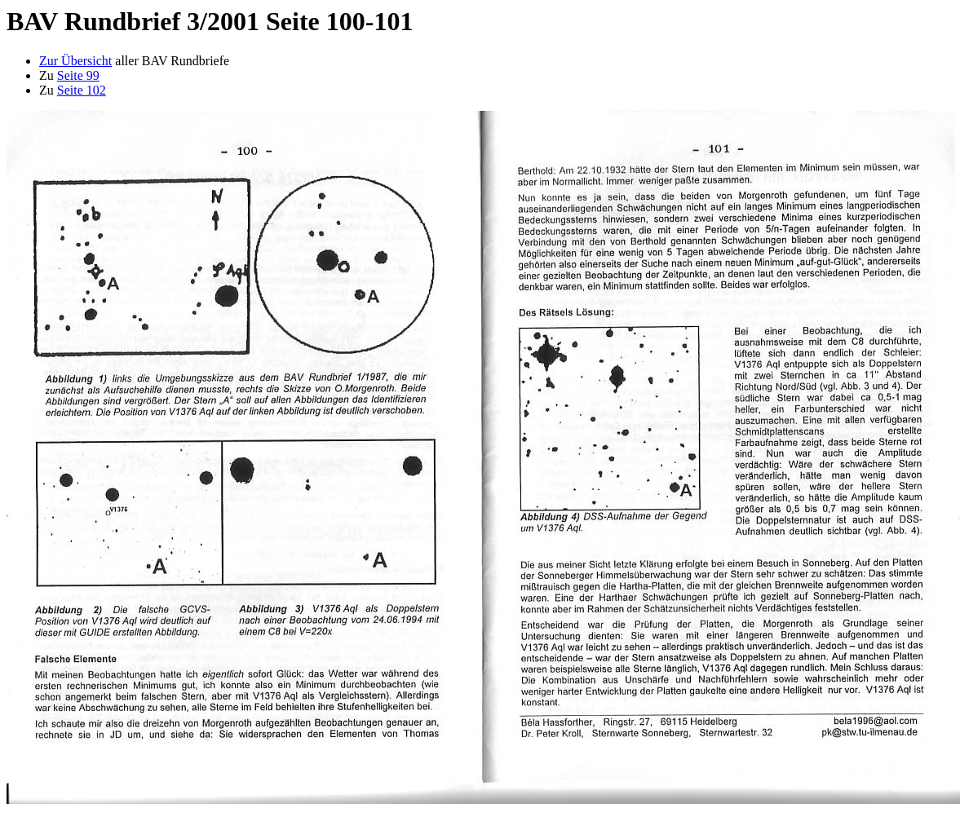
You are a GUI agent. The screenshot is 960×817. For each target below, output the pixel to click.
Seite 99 (78, 75)
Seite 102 (81, 90)
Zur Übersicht (75, 61)
